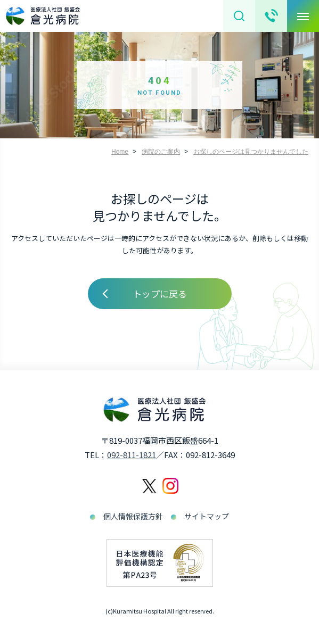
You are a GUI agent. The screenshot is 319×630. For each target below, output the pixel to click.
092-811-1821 (131, 454)
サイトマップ (206, 516)
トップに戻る (160, 293)
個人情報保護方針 (133, 516)
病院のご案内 (161, 151)
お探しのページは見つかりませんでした (250, 151)
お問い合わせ (271, 16)
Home (119, 151)
